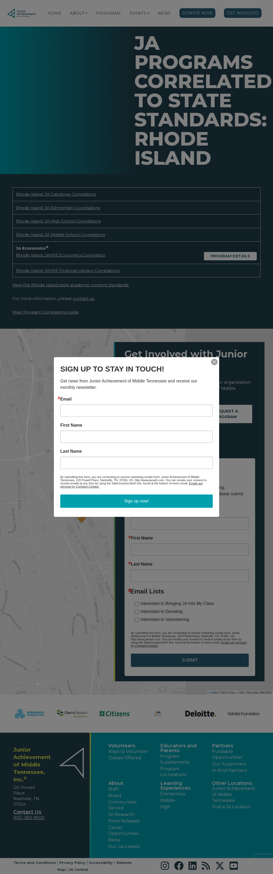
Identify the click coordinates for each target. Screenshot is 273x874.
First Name (71, 425)
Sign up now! (136, 501)
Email (66, 399)
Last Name (71, 451)
